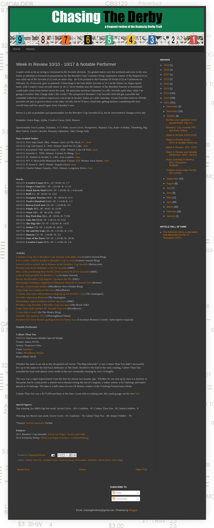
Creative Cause (50, 460)
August (171, 183)
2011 (167, 102)
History (30, 49)
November (172, 111)
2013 (167, 93)
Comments (119, 498)
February (172, 211)
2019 (167, 65)
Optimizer (92, 460)
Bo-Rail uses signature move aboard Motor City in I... (181, 121)
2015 (167, 83)
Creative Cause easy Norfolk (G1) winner (181, 171)
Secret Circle (104, 460)
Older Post (141, 469)
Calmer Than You (33, 460)
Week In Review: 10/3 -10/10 (181, 147)
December (172, 106)
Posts (116, 492)
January (171, 216)
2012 (167, 98)
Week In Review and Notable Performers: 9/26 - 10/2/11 (181, 153)
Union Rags (117, 460)
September (173, 178)
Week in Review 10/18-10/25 (181, 135)
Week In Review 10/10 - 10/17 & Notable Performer (182, 141)
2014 (167, 88)
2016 (167, 79)
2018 (167, 69)
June (169, 193)
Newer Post (23, 469)
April (169, 202)
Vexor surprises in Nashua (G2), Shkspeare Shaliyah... (180, 162)
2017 (167, 74)
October (171, 116)
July (169, 188)
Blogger (133, 510)
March (170, 207)
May (169, 197)
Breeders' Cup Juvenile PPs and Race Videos (181, 129)
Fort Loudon (81, 460)
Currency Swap (66, 460)
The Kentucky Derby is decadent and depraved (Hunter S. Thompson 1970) (180, 235)
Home (16, 49)
